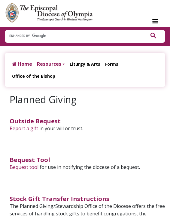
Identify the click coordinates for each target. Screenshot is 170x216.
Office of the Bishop (33, 76)
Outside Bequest (35, 121)
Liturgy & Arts (85, 64)
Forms (111, 64)
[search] (72, 36)
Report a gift (24, 128)
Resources (49, 64)
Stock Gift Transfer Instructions (59, 199)
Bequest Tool (30, 160)
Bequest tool (24, 167)
